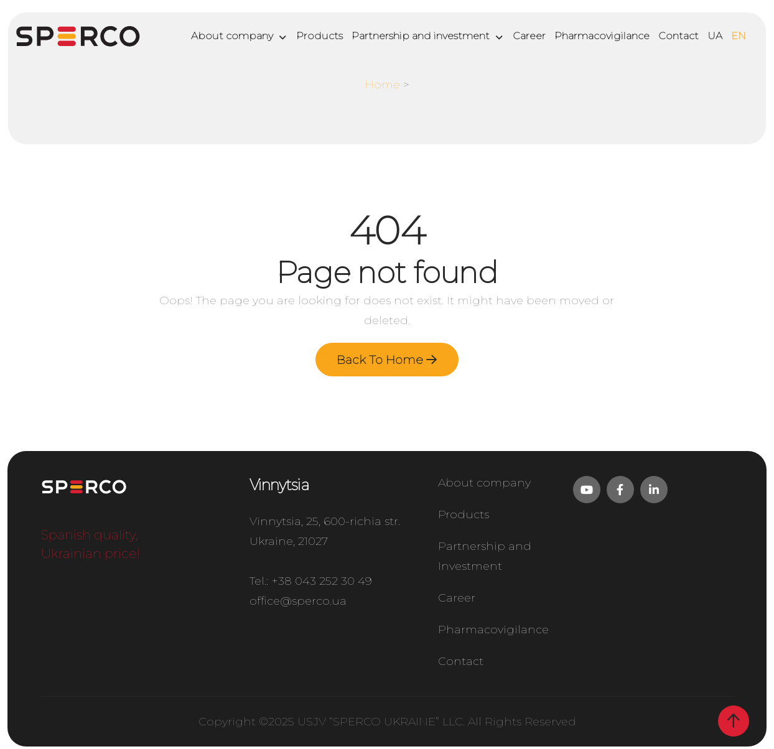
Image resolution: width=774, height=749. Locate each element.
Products (319, 36)
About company (232, 36)
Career (529, 36)
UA (714, 36)
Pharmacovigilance (602, 36)
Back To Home (387, 360)
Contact (678, 36)
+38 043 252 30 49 (321, 585)
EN (738, 36)
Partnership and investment (421, 36)
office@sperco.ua (298, 605)
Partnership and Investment (484, 558)
